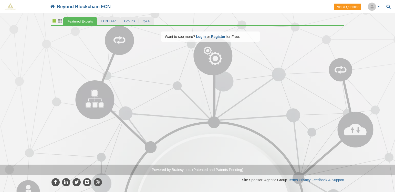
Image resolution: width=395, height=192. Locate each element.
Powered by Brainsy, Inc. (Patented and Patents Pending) (197, 170)
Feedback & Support (327, 180)
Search (388, 7)
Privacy (305, 180)
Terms (293, 180)
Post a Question (348, 7)
